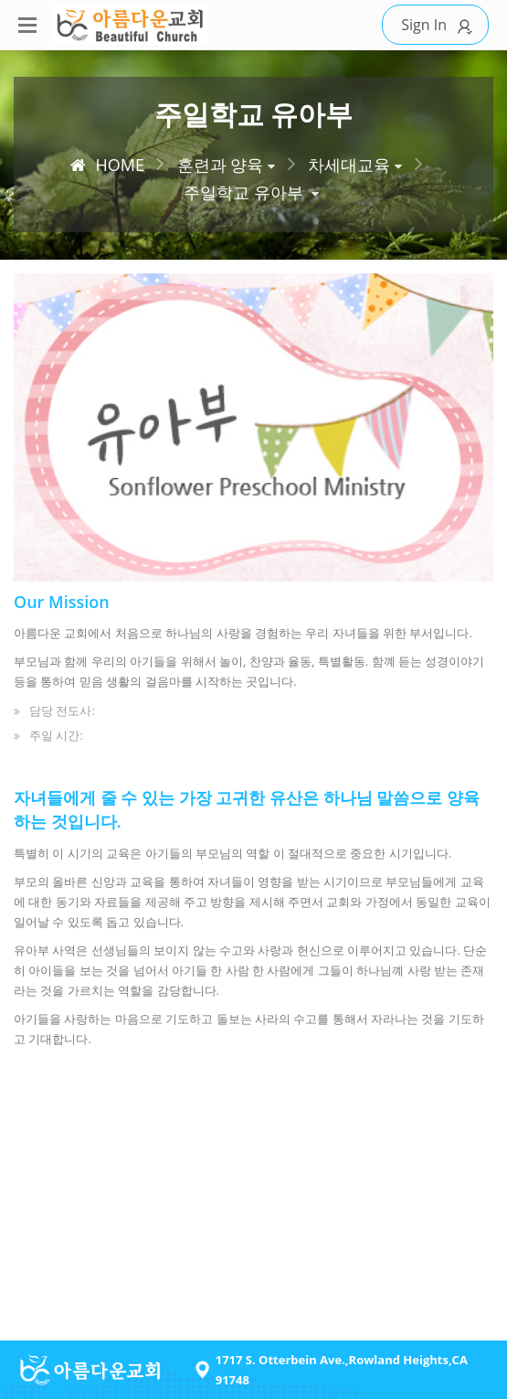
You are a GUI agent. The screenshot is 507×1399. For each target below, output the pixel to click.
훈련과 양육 (220, 165)
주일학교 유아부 (243, 192)
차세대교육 (349, 165)
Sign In (440, 25)
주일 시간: (56, 735)
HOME (106, 165)
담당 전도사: (62, 710)
